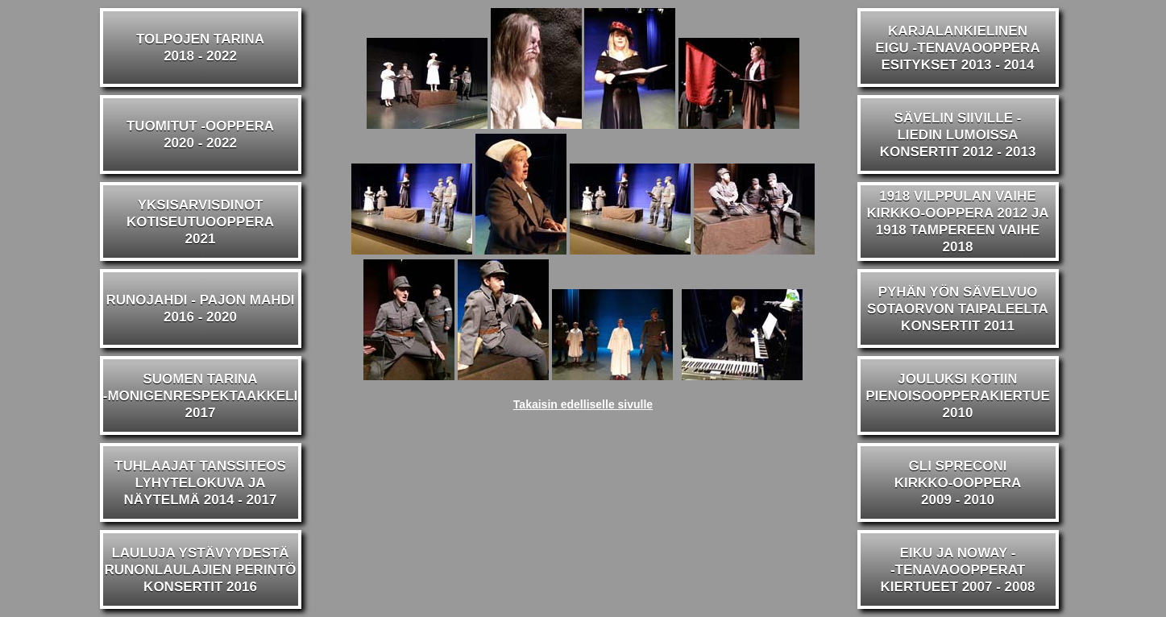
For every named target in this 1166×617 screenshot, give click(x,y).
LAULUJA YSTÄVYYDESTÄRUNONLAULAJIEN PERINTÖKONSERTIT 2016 (200, 569)
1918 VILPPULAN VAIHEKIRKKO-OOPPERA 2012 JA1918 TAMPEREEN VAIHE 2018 (957, 221)
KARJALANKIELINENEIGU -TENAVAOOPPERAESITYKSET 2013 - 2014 (957, 47)
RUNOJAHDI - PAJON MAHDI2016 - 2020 (200, 308)
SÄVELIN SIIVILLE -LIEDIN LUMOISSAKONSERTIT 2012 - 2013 (958, 134)
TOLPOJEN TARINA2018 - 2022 (200, 47)
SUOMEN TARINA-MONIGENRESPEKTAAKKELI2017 (200, 395)
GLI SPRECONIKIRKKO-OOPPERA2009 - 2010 (958, 482)
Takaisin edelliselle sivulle (583, 404)
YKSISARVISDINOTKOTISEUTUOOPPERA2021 (200, 221)
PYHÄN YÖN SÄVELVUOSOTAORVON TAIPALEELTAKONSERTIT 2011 (957, 308)
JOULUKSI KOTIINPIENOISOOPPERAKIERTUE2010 (957, 395)
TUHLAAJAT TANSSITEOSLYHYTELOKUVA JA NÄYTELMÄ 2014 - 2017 (200, 482)
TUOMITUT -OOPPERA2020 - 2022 (200, 134)
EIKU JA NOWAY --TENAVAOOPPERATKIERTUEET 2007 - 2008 (958, 569)
